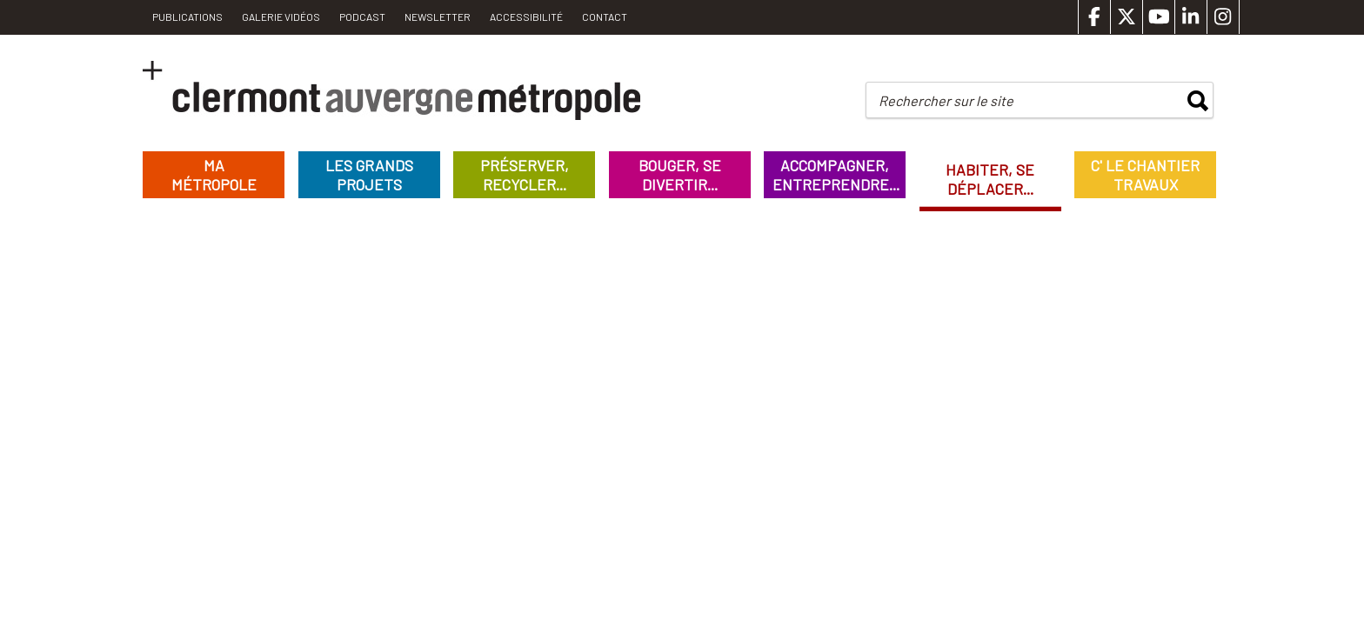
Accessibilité (526, 16)
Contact (604, 16)
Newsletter (438, 16)
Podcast (362, 16)
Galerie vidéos (281, 16)
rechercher (1197, 100)
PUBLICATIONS (187, 16)
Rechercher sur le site (946, 100)
